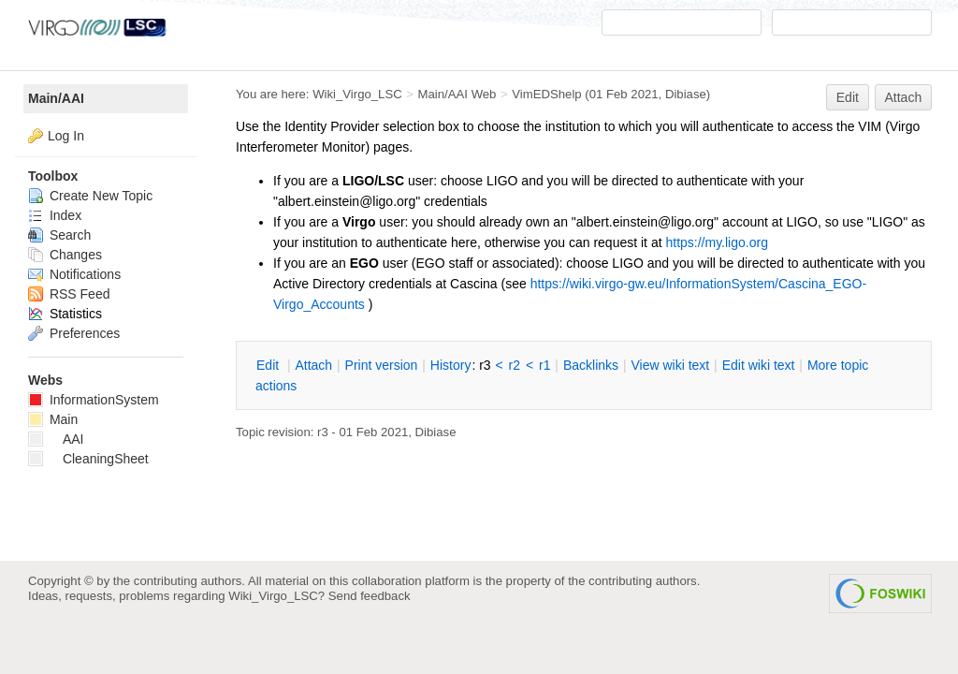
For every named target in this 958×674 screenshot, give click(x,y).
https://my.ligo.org (716, 242)
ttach (313, 365)
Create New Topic (90, 195)
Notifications (74, 274)
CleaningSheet (88, 458)
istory (451, 365)
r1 (544, 365)
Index (54, 215)
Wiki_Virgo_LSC (357, 94)
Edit (847, 97)
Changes (65, 254)
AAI (55, 439)
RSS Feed (68, 293)
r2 (514, 365)
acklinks (590, 365)
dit (269, 365)
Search (59, 234)
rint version (381, 365)
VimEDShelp (546, 94)
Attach (903, 97)
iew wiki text (670, 365)
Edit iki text (758, 365)
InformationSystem (93, 399)
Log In (66, 135)
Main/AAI (56, 98)
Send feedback (369, 596)
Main (53, 419)
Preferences (74, 333)
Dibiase (685, 94)
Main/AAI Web (457, 94)
